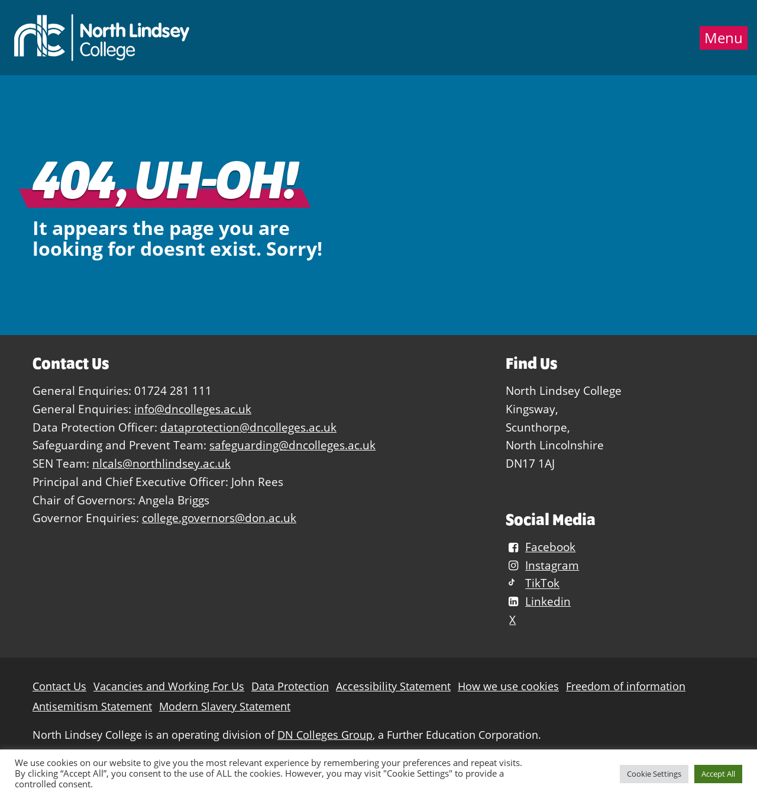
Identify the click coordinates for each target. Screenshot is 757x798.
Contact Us (59, 686)
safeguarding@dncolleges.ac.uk (292, 444)
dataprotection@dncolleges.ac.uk (248, 427)
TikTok (532, 583)
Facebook (540, 546)
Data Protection (290, 686)
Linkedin (538, 601)
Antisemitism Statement (92, 706)
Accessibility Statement (393, 686)
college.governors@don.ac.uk (219, 517)
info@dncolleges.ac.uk (192, 408)
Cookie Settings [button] (654, 773)
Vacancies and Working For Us (168, 686)
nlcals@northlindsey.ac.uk (161, 463)
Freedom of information (625, 686)
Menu (723, 37)
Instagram (542, 565)
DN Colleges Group (325, 735)
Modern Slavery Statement (224, 706)
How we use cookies (508, 686)
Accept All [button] (718, 773)
